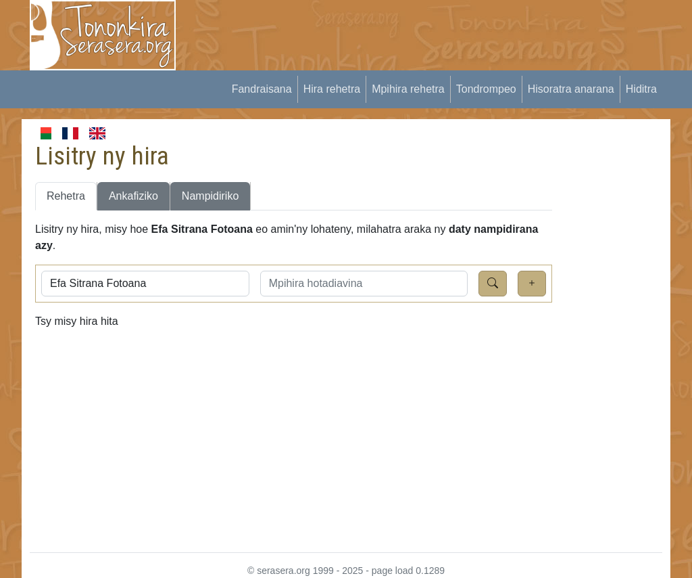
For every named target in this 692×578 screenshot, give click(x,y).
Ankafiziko (133, 196)
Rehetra (66, 196)
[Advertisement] (438, 30)
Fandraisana (262, 89)
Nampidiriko (210, 196)
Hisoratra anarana (571, 89)
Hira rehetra (331, 89)
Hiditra (641, 89)
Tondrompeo (486, 89)
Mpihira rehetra (408, 89)
